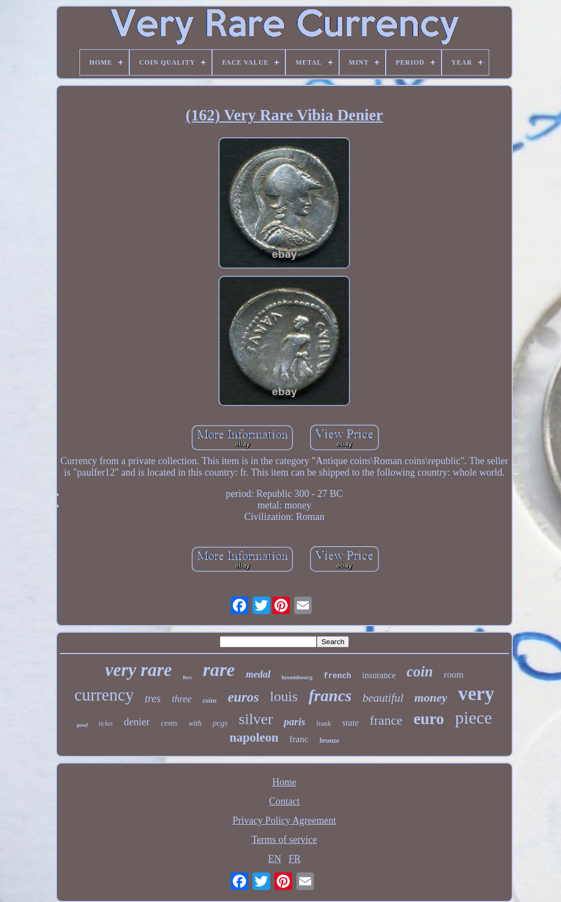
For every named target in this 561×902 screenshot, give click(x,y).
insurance (379, 675)
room (453, 674)
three (181, 698)
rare (219, 670)
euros (243, 697)
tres (153, 698)
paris (294, 721)
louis (284, 696)
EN (274, 858)
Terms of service (284, 839)
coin (420, 671)
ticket (106, 723)
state (350, 722)
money (430, 697)
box (187, 677)
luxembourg (297, 677)
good (82, 725)
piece (474, 717)
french (337, 676)
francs (329, 695)
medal (258, 674)
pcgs (220, 723)
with (195, 723)
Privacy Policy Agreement (284, 820)
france (386, 720)
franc (298, 739)
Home (284, 782)
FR (295, 858)
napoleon (254, 737)
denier (137, 721)
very (476, 693)
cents (169, 723)
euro (429, 718)
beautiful (383, 697)
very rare (138, 670)
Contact (284, 801)
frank (323, 723)
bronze (329, 740)
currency (104, 694)
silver (256, 718)
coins (210, 700)
